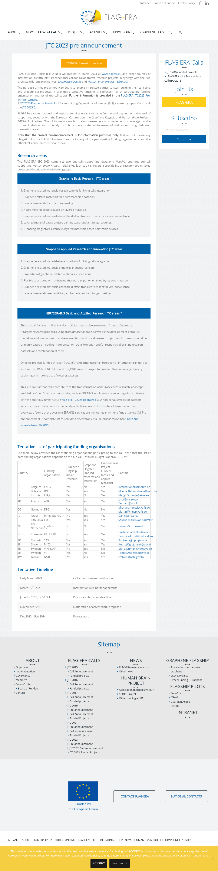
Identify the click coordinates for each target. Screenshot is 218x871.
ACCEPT (99, 863)
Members (21, 679)
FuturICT (176, 705)
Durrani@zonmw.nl (130, 525)
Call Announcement (81, 671)
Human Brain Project (136, 680)
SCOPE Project (127, 693)
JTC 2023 (72, 739)
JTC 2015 (72, 666)
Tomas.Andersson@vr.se (133, 552)
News (30, 32)
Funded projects (79, 675)
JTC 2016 (72, 679)
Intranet (145, 3)
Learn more (119, 863)
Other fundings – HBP (108, 839)
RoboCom (176, 692)
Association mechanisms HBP (136, 689)
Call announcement (81, 730)
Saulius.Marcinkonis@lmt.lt (135, 519)
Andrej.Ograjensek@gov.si (134, 544)
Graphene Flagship (155, 32)
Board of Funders (164, 3)
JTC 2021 (72, 722)
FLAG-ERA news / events (133, 666)
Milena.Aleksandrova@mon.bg (137, 490)
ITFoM (174, 697)
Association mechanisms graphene (185, 669)
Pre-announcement (81, 709)
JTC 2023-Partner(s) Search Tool (39, 103)
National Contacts (186, 796)
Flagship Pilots (187, 686)
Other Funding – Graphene (186, 679)
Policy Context (24, 683)
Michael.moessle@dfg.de (134, 507)
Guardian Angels (180, 701)
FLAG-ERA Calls (48, 32)
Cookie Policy (186, 3)
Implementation (25, 671)
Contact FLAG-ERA (135, 796)
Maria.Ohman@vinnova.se (135, 548)
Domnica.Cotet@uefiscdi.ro (135, 535)
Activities (97, 32)
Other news (126, 671)
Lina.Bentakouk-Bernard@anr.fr (128, 501)
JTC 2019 (72, 705)
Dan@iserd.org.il (128, 515)
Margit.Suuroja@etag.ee (133, 495)
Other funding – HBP (131, 697)
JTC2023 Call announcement (86, 747)
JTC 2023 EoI (29, 107)
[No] (213, 858)
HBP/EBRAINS (122, 32)
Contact (20, 692)
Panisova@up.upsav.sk (132, 540)
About (13, 32)
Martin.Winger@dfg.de (132, 511)
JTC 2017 (72, 692)
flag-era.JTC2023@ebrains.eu (80, 399)
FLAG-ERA (184, 102)
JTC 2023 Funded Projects (85, 752)
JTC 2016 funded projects (182, 72)
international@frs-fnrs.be (134, 486)
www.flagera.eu (111, 73)
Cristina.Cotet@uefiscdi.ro (134, 532)
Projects (75, 32)
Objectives (22, 666)
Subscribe (184, 139)
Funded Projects (79, 718)
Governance (23, 675)
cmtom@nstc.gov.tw (131, 556)
